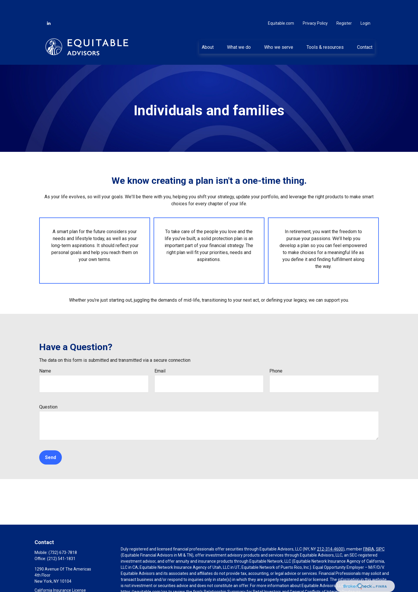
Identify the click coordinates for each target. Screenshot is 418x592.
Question (48, 389)
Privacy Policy (315, 5)
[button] (207, 29)
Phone (275, 353)
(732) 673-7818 (62, 535)
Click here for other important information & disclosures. (172, 585)
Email (159, 353)
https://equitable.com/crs (144, 574)
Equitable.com (281, 5)
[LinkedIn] (48, 6)
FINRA (368, 531)
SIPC (380, 531)
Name (45, 353)
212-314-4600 (330, 531)
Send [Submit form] (50, 440)
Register (344, 5)
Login (365, 5)
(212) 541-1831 (61, 541)
